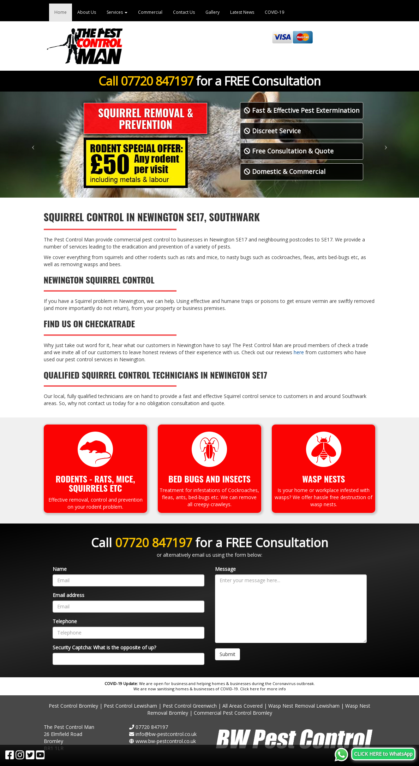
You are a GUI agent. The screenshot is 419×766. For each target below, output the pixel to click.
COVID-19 (274, 12)
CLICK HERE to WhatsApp (383, 753)
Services (117, 12)
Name (60, 569)
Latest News (242, 12)
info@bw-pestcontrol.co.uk (166, 734)
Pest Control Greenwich (190, 705)
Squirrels (88, 487)
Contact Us (184, 12)
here (299, 352)
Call (109, 81)
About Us (86, 12)
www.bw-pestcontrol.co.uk (166, 741)
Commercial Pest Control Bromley (233, 712)
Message (225, 569)
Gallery (212, 12)
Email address (68, 595)
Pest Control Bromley (73, 705)
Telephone (65, 621)
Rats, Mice (113, 478)
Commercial (150, 12)
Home (60, 12)
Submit (227, 654)
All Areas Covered (242, 705)
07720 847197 (157, 81)
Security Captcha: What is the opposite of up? (104, 647)
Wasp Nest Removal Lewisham (304, 705)
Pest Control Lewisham (130, 705)
